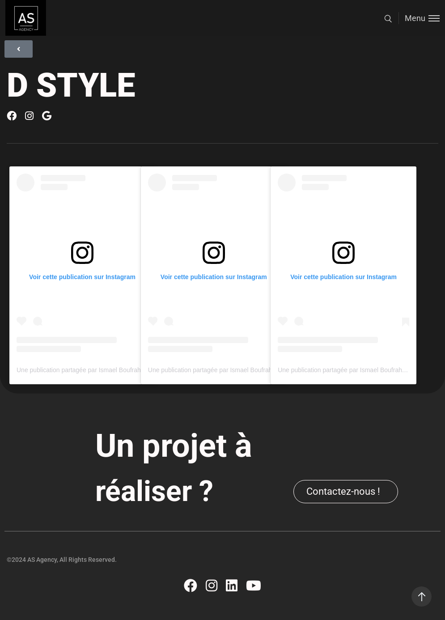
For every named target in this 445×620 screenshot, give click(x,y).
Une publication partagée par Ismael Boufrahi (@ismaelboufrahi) (106, 370)
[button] (345, 491)
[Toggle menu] (419, 18)
